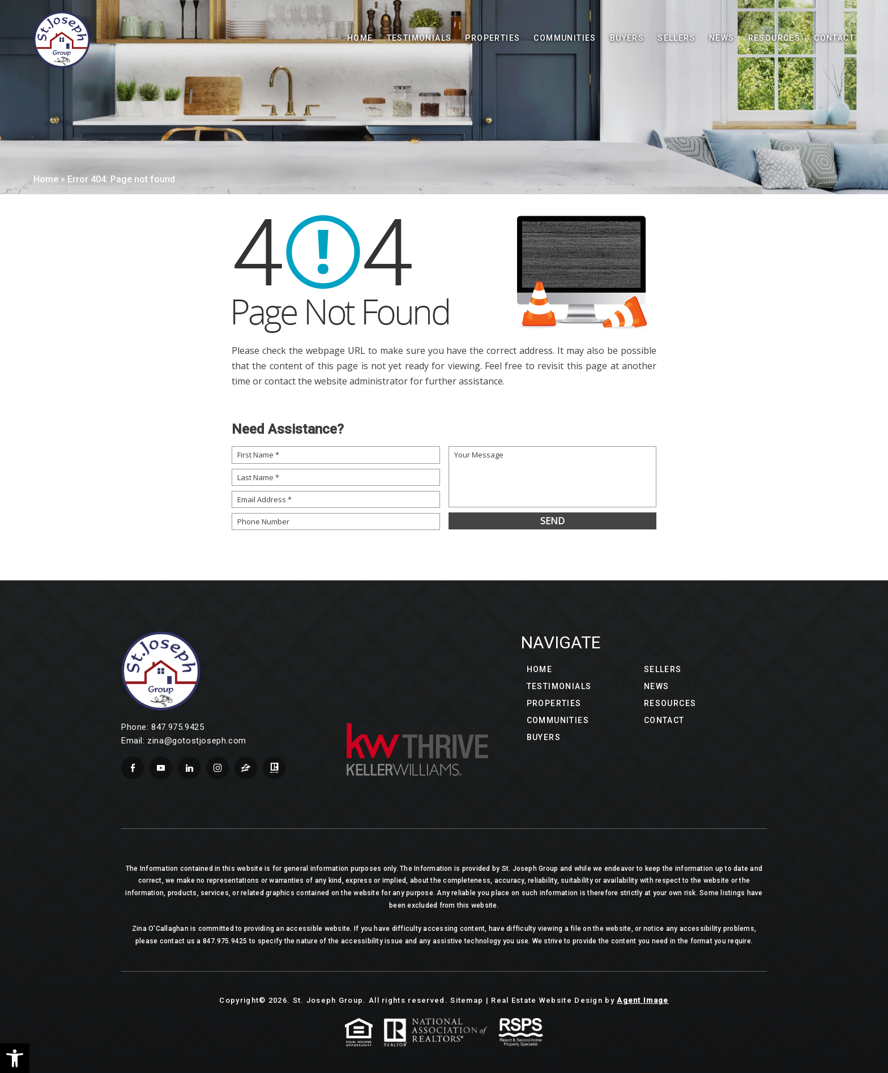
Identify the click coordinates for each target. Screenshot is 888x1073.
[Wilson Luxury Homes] (61, 39)
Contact (834, 38)
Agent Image (642, 1000)
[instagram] (217, 767)
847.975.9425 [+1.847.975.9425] (177, 727)
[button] (14, 1058)
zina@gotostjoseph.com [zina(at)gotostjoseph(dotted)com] (196, 741)
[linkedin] (189, 767)
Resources (670, 703)
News (722, 38)
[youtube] (161, 767)
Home (360, 38)
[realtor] (274, 767)
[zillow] (245, 767)
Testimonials (419, 38)
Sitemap (466, 1000)
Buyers (627, 38)
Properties (492, 38)
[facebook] (132, 767)
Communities (564, 38)
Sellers (676, 38)
